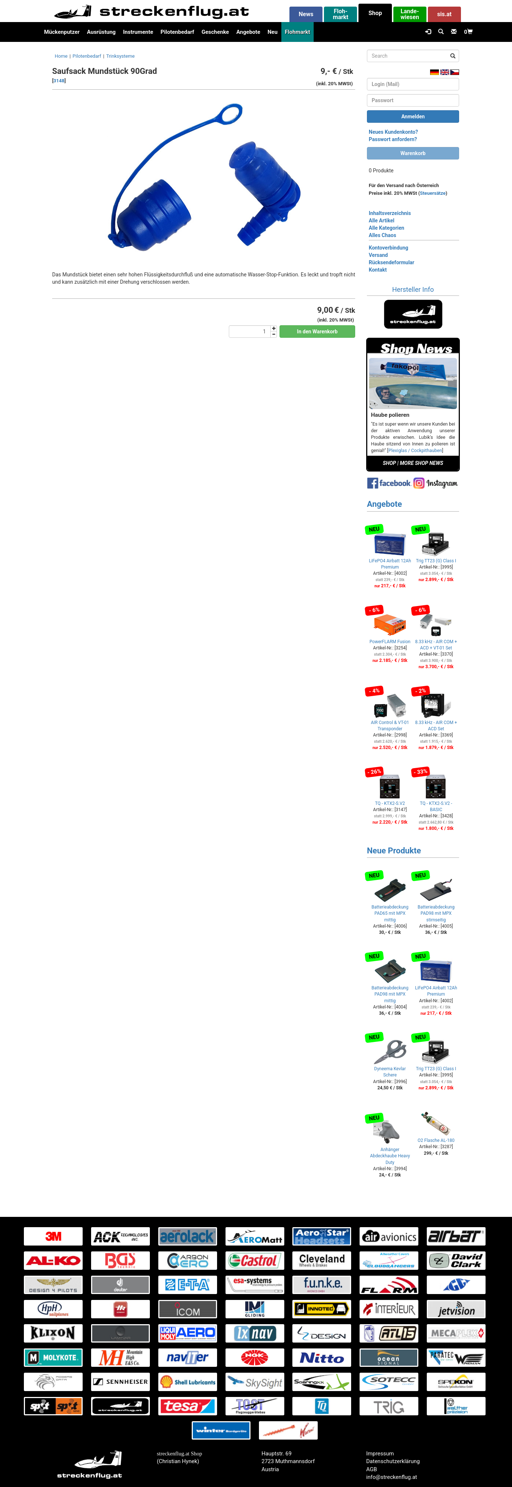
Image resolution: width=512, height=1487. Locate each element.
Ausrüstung (101, 32)
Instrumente (138, 32)
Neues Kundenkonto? (393, 132)
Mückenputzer (62, 32)
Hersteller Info (413, 289)
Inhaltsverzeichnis (390, 213)
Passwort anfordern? (393, 139)
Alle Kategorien (386, 228)
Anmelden (413, 116)
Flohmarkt (297, 32)
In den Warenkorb (317, 331)
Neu (272, 32)
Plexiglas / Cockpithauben (415, 450)
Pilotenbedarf (177, 32)
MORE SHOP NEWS (421, 463)
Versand (378, 255)
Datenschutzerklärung (393, 1461)
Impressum (380, 1453)
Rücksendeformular (391, 262)
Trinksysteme (120, 56)
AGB (371, 1469)
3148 (59, 80)
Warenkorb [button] (412, 153)
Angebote (248, 32)
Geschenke (215, 32)
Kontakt (378, 270)
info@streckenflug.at (391, 1477)
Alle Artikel (381, 220)
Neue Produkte (394, 850)
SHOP (389, 463)
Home (61, 56)
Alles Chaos (382, 235)
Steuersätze (433, 193)
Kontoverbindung (388, 248)
